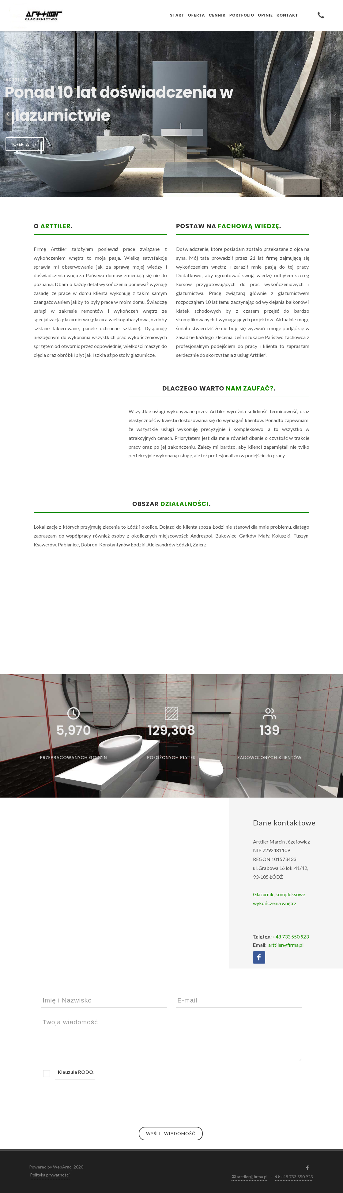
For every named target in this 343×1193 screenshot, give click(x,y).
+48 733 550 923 (290, 936)
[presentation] (87, 1100)
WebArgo (62, 1166)
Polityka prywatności (50, 1174)
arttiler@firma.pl (285, 945)
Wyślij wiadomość (170, 1133)
